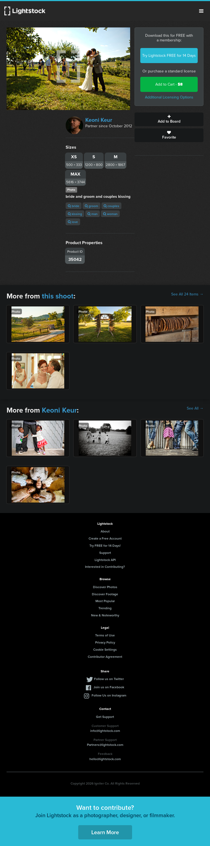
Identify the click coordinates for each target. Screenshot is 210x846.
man (93, 214)
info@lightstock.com (105, 730)
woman (110, 214)
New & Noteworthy (105, 615)
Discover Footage (105, 594)
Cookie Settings (105, 649)
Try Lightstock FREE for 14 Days (169, 55)
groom (91, 206)
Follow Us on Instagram (109, 695)
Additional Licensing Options (169, 97)
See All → (195, 408)
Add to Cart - (169, 84)
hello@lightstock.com (105, 759)
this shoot (58, 296)
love (73, 221)
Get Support (105, 716)
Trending (105, 608)
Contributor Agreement (105, 656)
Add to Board (169, 119)
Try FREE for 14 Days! (105, 545)
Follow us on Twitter (109, 678)
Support (105, 552)
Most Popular (105, 601)
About (105, 531)
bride (73, 206)
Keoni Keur (98, 120)
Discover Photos (105, 587)
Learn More (105, 832)
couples (111, 206)
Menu (201, 11)
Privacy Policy (105, 642)
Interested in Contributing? (105, 566)
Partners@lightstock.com (105, 744)
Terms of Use (105, 635)
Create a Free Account (105, 538)
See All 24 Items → (187, 294)
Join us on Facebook (109, 687)
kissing (75, 214)
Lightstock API (105, 559)
